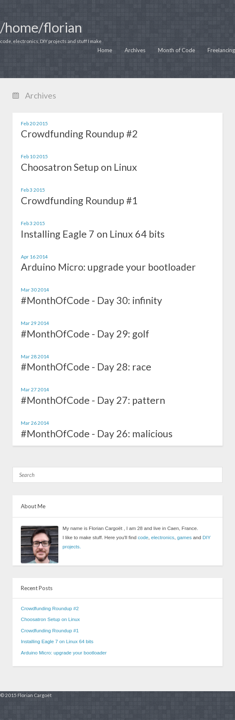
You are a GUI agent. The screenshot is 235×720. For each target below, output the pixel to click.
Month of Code (176, 50)
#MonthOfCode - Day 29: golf (85, 334)
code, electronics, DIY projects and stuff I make (51, 41)
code (143, 537)
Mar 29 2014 (35, 323)
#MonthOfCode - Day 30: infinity (91, 300)
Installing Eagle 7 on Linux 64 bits (93, 234)
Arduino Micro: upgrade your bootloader (108, 267)
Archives (135, 50)
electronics (163, 537)
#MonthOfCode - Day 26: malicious (96, 433)
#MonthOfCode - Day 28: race (86, 367)
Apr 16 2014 (34, 256)
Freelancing (221, 50)
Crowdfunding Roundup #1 (79, 200)
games (184, 537)
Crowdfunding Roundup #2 (79, 133)
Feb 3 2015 (33, 190)
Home (105, 50)
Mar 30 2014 (35, 289)
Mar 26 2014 (35, 423)
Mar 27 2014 (35, 389)
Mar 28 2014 (35, 356)
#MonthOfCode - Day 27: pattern (93, 400)
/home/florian (41, 27)
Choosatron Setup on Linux (79, 167)
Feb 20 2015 (34, 123)
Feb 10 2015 (34, 156)
